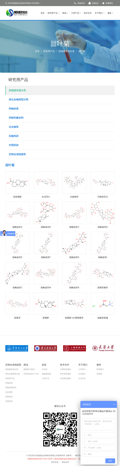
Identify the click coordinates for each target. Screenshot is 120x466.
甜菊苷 (17, 318)
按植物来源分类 (67, 51)
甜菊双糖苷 (102, 287)
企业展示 (82, 374)
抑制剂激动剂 (16, 117)
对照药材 (14, 145)
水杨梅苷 (74, 197)
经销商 (99, 374)
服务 (110, 13)
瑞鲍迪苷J (17, 287)
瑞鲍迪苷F (46, 257)
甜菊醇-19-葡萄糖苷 (74, 318)
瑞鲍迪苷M (46, 287)
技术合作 (88, 13)
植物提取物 (46, 374)
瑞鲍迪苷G (74, 257)
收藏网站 (107, 3)
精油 (65, 13)
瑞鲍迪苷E (17, 257)
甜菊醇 (46, 318)
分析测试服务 (65, 378)
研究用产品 (53, 13)
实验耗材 (14, 136)
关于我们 (99, 13)
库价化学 (65, 462)
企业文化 (82, 378)
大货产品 (76, 13)
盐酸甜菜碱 (102, 318)
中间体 (44, 369)
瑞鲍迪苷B (46, 227)
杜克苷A (46, 197)
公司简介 (82, 369)
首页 (43, 13)
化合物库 (14, 127)
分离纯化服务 (65, 369)
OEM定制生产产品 (31, 374)
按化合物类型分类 (18, 99)
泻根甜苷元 (102, 197)
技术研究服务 (65, 374)
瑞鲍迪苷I (102, 257)
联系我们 (100, 369)
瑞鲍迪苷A (17, 227)
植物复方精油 (29, 369)
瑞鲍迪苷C (74, 227)
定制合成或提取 (17, 154)
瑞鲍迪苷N (74, 287)
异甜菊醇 (17, 197)
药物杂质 (14, 108)
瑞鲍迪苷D (103, 227)
